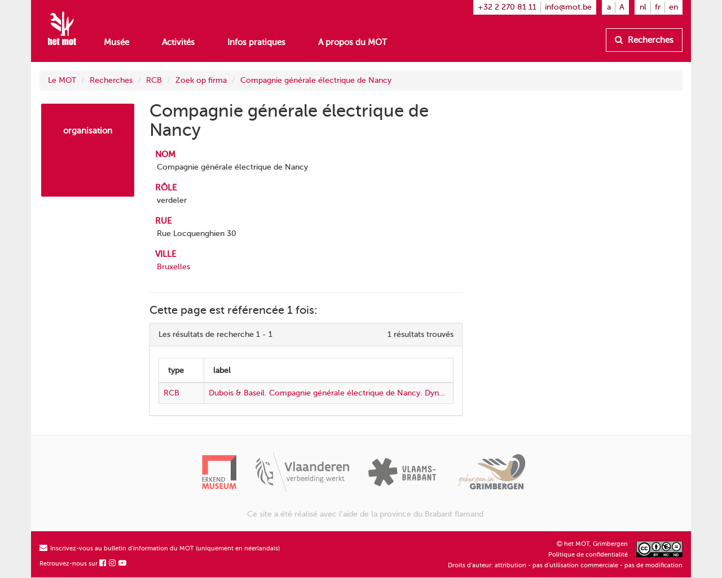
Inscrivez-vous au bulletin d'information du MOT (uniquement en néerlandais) (159, 548)
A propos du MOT (352, 42)
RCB (154, 80)
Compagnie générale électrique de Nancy (315, 80)
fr (658, 7)
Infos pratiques (256, 42)
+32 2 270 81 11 (507, 7)
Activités (178, 42)
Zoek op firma (201, 80)
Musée (116, 42)
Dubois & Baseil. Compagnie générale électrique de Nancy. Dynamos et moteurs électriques (376, 393)
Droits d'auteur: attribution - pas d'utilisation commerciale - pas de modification (565, 565)
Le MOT (62, 80)
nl (643, 7)
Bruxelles (173, 267)
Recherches (644, 40)
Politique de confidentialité (588, 554)
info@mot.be (568, 7)
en (673, 7)
